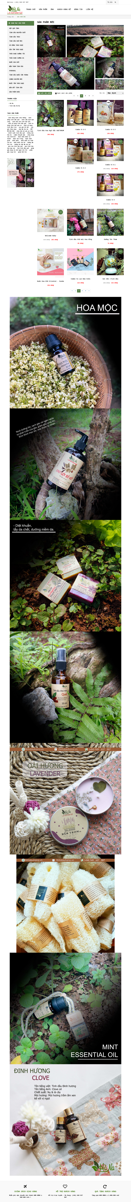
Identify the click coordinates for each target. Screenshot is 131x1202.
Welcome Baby (50, 236)
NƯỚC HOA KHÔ (14, 62)
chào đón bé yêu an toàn (25, 131)
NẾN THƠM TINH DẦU (16, 66)
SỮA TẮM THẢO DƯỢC (16, 49)
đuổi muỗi (15, 140)
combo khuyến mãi (19, 135)
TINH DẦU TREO (14, 37)
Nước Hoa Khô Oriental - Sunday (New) (53, 281)
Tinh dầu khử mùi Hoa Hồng (80, 239)
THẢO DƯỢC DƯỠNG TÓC (17, 54)
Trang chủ (10, 16)
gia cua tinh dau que (15, 146)
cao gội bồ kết (24, 127)
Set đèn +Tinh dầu (110, 279)
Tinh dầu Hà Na (15, 106)
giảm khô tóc (22, 152)
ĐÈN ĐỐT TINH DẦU (15, 87)
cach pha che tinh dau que (21, 121)
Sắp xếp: (102, 93)
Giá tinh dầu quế (23, 148)
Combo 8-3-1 (110, 165)
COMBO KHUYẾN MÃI (15, 79)
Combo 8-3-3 (110, 130)
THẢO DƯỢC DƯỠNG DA (16, 58)
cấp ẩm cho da (23, 129)
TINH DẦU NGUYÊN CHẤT (17, 32)
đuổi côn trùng (18, 139)
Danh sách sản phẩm (64, 93)
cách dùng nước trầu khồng (17, 118)
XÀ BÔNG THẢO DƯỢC (16, 45)
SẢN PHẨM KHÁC (14, 92)
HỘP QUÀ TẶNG (14, 28)
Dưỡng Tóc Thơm (110, 239)
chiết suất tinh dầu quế (16, 133)
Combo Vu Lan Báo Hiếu (80, 279)
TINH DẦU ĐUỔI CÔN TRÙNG (18, 75)
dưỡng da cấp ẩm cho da (22, 144)
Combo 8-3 (110, 200)
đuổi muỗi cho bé (19, 142)
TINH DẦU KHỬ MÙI (15, 41)
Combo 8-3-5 (80, 130)
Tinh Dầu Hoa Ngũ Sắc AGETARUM (50, 131)
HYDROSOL (12, 71)
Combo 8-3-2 (80, 168)
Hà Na (11, 103)
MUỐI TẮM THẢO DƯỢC (16, 83)
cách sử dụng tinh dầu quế (17, 123)
